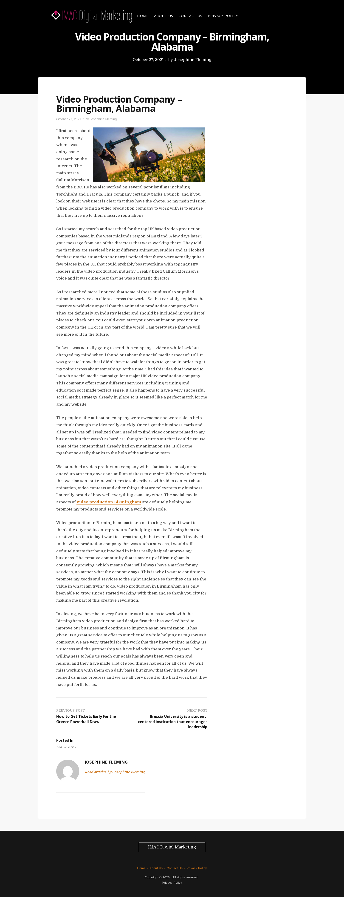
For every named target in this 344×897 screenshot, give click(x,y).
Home (143, 15)
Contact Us (190, 15)
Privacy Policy (223, 15)
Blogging (66, 747)
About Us (163, 15)
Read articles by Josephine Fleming (115, 772)
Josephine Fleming (192, 60)
